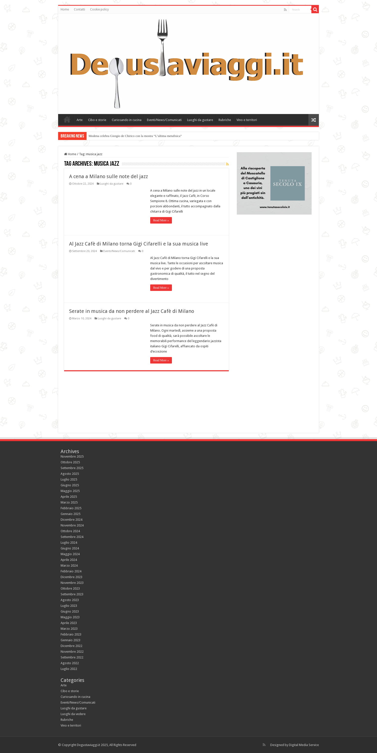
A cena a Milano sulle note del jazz (108, 176)
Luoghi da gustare (200, 120)
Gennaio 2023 (70, 640)
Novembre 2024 (72, 525)
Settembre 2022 (72, 657)
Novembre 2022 (72, 651)
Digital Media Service (304, 745)
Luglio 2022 (69, 669)
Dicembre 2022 (71, 646)
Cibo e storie (97, 120)
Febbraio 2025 (71, 508)
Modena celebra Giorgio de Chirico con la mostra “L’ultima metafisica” (135, 136)
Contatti (79, 9)
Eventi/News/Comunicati (164, 120)
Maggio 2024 (70, 554)
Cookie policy (99, 9)
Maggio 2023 (70, 617)
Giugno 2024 (70, 548)
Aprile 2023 (69, 623)
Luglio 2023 (69, 606)
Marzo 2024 (69, 565)
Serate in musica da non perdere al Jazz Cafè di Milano (131, 311)
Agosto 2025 (70, 474)
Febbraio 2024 (71, 571)
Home (65, 9)
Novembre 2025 (72, 456)
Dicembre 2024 (71, 519)
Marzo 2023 (69, 628)
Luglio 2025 (69, 479)
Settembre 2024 (72, 537)
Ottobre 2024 (70, 531)
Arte (80, 120)
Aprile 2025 (69, 497)
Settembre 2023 (72, 594)
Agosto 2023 (70, 600)
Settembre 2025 (72, 468)
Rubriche (225, 120)
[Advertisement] (274, 389)
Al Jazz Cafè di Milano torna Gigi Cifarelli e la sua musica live (138, 244)
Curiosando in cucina (126, 120)
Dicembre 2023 (71, 577)
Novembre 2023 (72, 583)
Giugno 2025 (70, 485)
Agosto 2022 (70, 663)
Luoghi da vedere (73, 714)
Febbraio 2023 (71, 634)
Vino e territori (247, 120)
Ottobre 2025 (70, 462)
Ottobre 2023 (70, 588)
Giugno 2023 (70, 611)
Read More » (161, 220)
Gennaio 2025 (70, 514)
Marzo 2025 (69, 502)
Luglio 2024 (69, 542)
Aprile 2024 (69, 560)
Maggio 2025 (70, 491)
